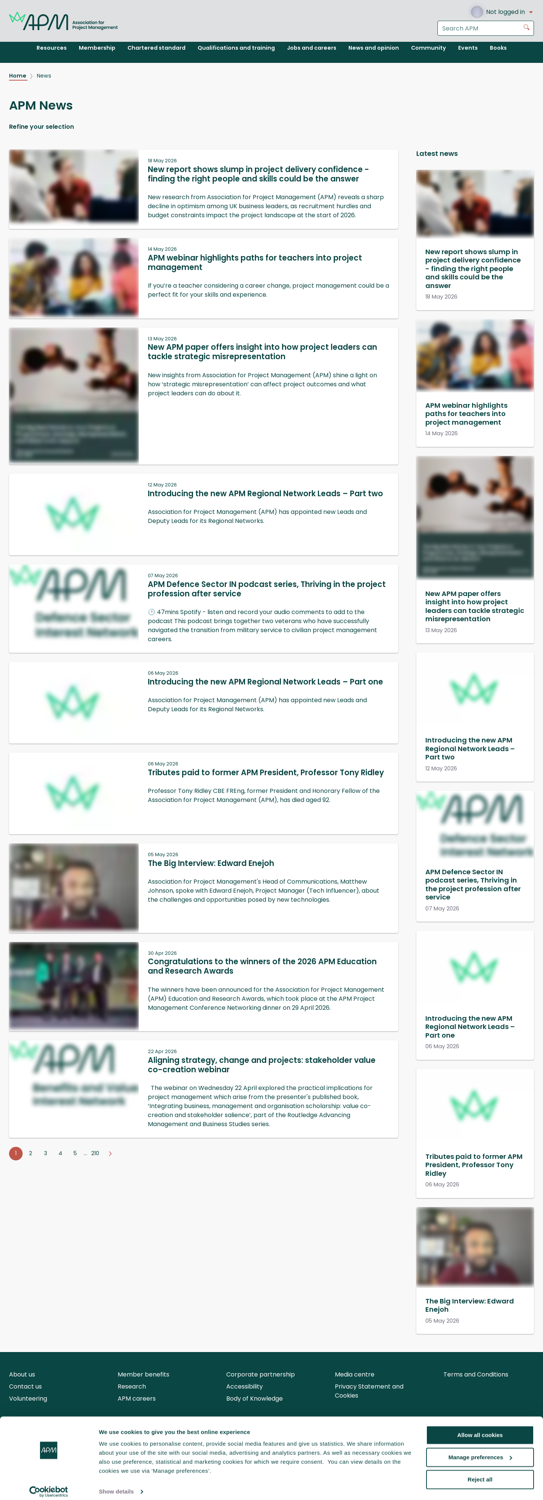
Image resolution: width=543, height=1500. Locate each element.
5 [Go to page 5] (75, 1153)
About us (22, 1374)
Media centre (354, 1374)
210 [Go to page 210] (95, 1153)
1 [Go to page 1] (16, 1153)
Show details (116, 1485)
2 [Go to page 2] (30, 1153)
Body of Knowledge (254, 1398)
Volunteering (28, 1398)
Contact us (25, 1386)
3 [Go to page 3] (45, 1153)
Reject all (480, 1473)
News (44, 75)
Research (132, 1386)
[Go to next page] (110, 1153)
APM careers (137, 1398)
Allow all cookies (480, 1428)
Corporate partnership (260, 1374)
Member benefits (143, 1374)
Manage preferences (480, 1451)
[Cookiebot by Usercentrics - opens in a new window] (49, 1485)
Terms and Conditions (475, 1374)
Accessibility (244, 1386)
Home (18, 75)
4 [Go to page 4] (60, 1153)
